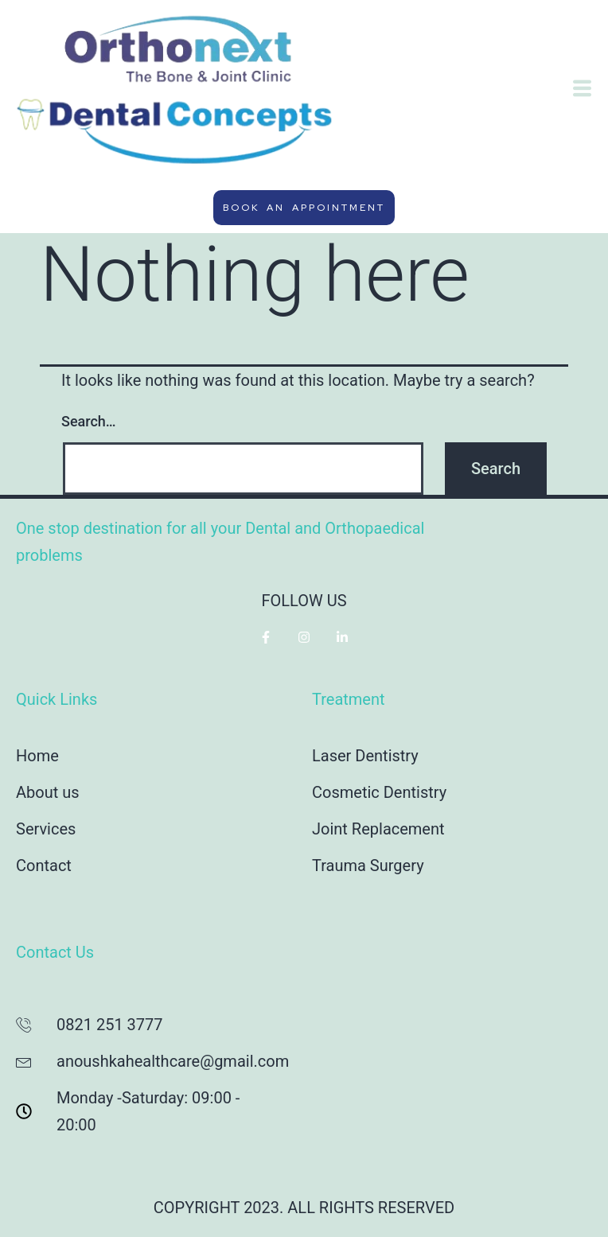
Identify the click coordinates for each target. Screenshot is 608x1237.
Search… (88, 421)
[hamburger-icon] (582, 90)
